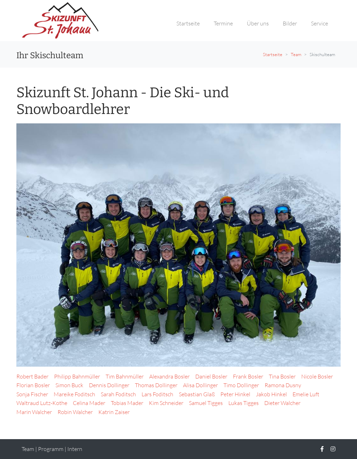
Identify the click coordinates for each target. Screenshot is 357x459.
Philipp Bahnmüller (77, 376)
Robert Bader (32, 376)
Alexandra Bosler (169, 376)
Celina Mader (89, 402)
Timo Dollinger (241, 385)
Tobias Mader (127, 402)
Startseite (272, 54)
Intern (74, 448)
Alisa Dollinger (200, 385)
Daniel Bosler (211, 376)
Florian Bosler (33, 385)
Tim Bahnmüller (125, 376)
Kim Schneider (166, 402)
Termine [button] (223, 23)
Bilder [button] (290, 23)
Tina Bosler (282, 376)
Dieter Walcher (282, 402)
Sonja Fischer (32, 394)
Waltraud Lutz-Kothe (41, 402)
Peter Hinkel (235, 394)
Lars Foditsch (157, 394)
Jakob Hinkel (271, 394)
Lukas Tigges (243, 402)
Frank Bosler (248, 376)
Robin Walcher (75, 411)
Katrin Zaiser (114, 411)
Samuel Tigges (206, 402)
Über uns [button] (258, 23)
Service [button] (319, 23)
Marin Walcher (34, 411)
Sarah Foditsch (118, 394)
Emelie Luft (306, 394)
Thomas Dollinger (156, 385)
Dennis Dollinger (109, 385)
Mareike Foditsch (74, 394)
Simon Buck (69, 385)
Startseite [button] (188, 23)
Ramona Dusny (283, 385)
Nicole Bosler (317, 376)
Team (296, 54)
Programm (50, 448)
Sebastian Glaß (197, 394)
